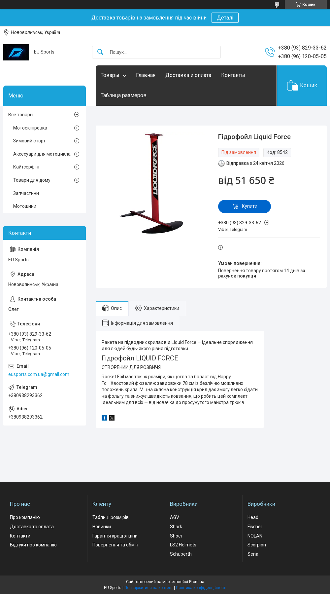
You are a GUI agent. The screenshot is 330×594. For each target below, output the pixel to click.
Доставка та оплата (32, 526)
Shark (176, 526)
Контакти (20, 535)
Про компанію (25, 517)
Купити (249, 206)
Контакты (233, 75)
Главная (145, 75)
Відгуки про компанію (33, 544)
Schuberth (181, 554)
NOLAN (255, 535)
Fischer (255, 526)
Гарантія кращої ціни (115, 535)
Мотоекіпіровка (30, 127)
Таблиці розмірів (110, 517)
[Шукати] (100, 52)
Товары (110, 75)
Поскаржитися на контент (148, 587)
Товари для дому (31, 180)
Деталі (225, 18)
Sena (253, 554)
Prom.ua (196, 581)
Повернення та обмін (115, 544)
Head (253, 517)
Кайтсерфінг (26, 166)
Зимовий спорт (29, 140)
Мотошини (24, 206)
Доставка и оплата (188, 75)
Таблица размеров (124, 95)
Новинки (101, 526)
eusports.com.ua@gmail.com (38, 374)
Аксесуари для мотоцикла (42, 154)
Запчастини (26, 193)
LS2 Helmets (183, 544)
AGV (174, 517)
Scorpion (257, 544)
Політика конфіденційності (201, 587)
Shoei (176, 535)
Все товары (20, 114)
